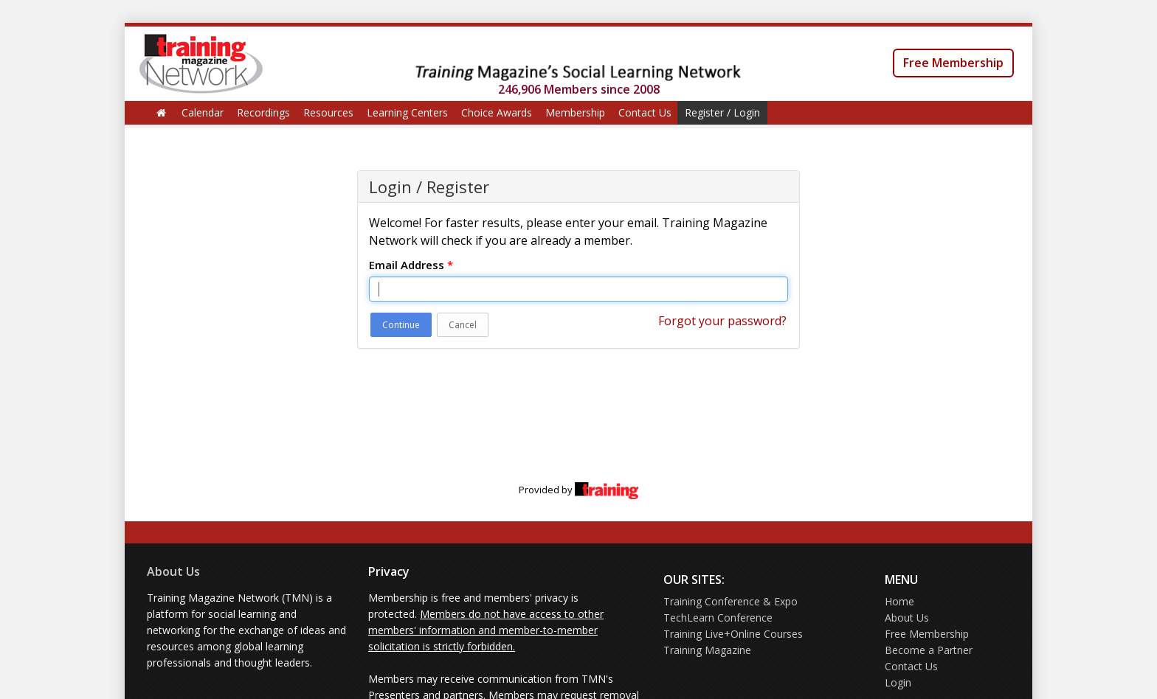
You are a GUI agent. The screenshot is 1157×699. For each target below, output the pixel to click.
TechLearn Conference (718, 618)
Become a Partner (929, 650)
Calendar (203, 112)
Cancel (463, 325)
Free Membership (953, 63)
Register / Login (722, 112)
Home (899, 601)
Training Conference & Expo (730, 601)
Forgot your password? (722, 321)
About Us (173, 571)
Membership (575, 112)
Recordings (263, 112)
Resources (328, 112)
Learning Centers (407, 112)
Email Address (411, 264)
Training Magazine (707, 650)
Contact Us (644, 112)
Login (898, 682)
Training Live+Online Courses (733, 634)
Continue (401, 325)
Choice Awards (496, 112)
